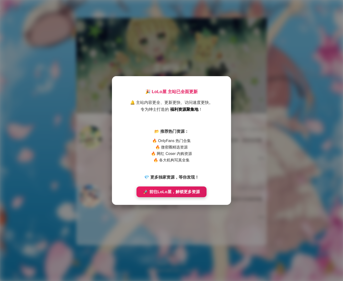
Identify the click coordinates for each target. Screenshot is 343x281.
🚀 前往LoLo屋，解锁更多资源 (171, 192)
